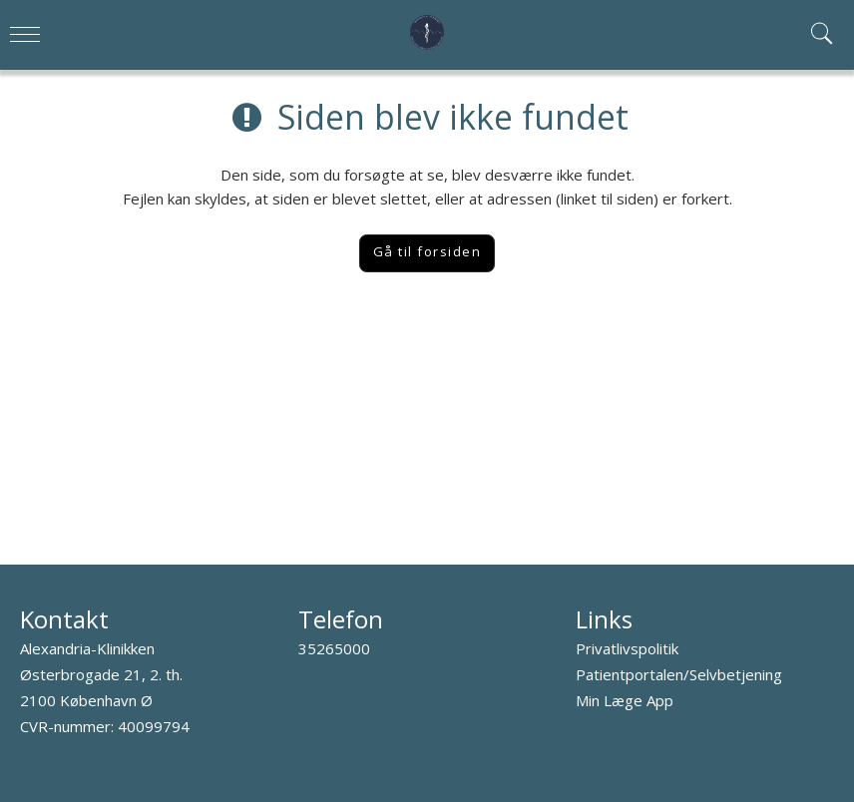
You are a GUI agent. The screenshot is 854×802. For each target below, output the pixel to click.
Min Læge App (624, 700)
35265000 (334, 648)
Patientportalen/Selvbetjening (679, 674)
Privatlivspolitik (627, 648)
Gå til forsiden (427, 251)
